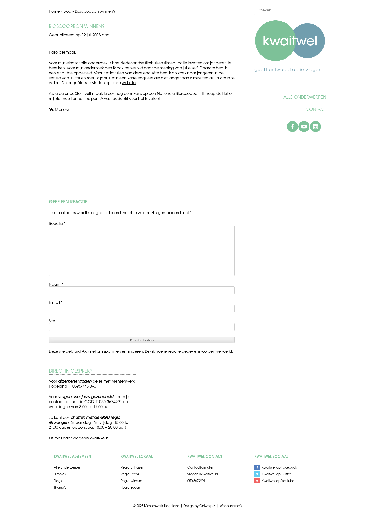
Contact (316, 109)
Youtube (304, 126)
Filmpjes (60, 474)
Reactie (57, 223)
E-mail (55, 302)
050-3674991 (196, 480)
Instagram (315, 126)
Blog (67, 11)
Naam (56, 284)
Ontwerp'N (207, 506)
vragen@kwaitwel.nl (91, 438)
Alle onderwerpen (304, 97)
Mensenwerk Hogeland (161, 506)
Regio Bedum (131, 487)
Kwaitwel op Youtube (278, 480)
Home (54, 11)
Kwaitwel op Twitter (276, 474)
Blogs (58, 480)
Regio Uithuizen (132, 467)
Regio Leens (130, 474)
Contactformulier (200, 467)
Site (52, 320)
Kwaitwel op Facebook (279, 467)
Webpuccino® (231, 506)
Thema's (60, 487)
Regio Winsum (131, 480)
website (129, 82)
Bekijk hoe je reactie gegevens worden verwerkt (188, 351)
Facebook (292, 126)
